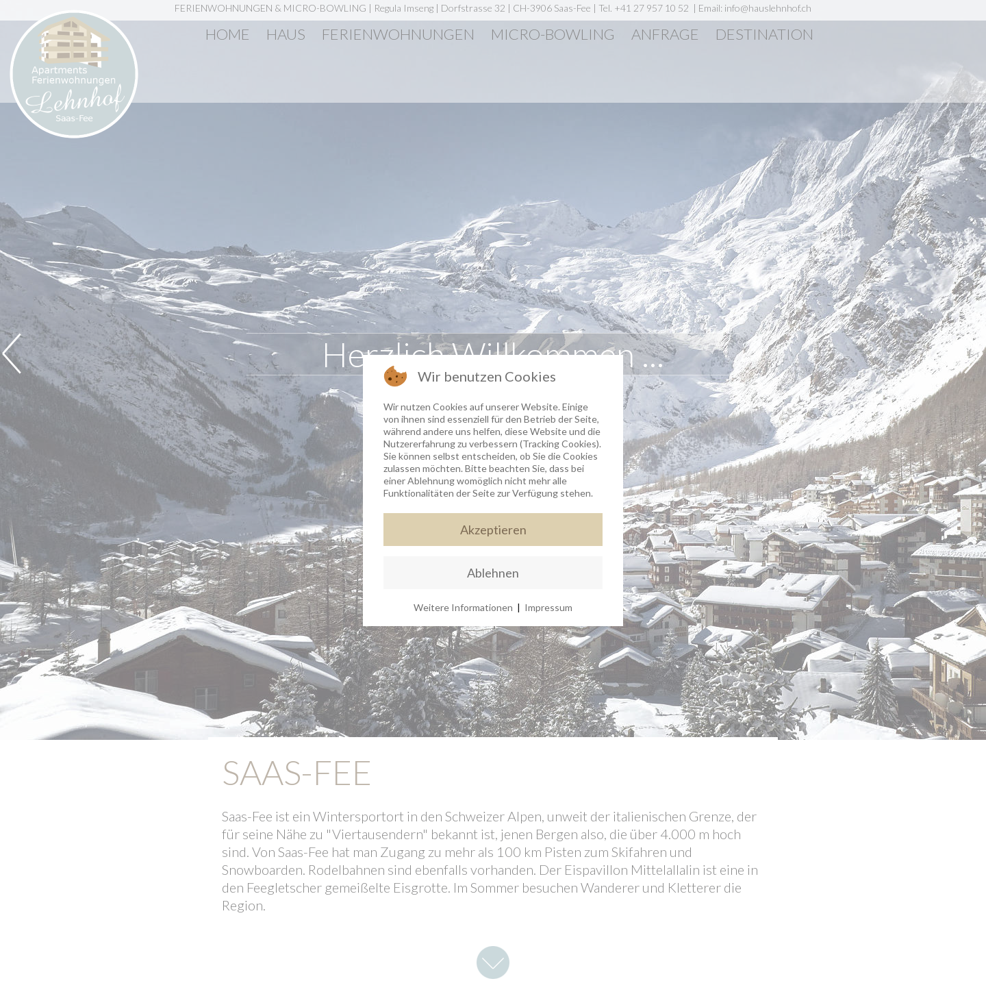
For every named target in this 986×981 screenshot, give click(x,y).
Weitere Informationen (463, 607)
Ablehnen (493, 572)
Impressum (548, 607)
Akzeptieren (493, 529)
